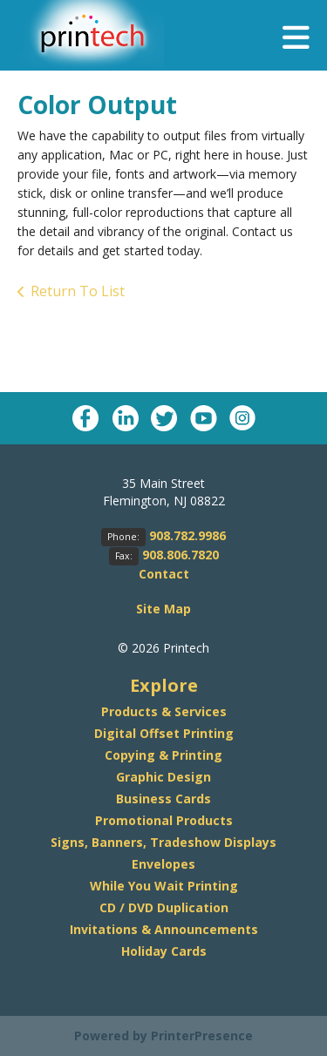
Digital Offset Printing (164, 733)
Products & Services (164, 711)
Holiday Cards (164, 951)
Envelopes (163, 864)
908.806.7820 (180, 554)
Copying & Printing (163, 755)
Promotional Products (164, 820)
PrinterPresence (202, 1035)
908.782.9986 (187, 535)
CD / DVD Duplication (163, 907)
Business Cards (163, 798)
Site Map (163, 608)
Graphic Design (163, 776)
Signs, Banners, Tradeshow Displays (163, 842)
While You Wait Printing (164, 885)
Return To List (78, 291)
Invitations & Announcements (164, 929)
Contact (164, 573)
